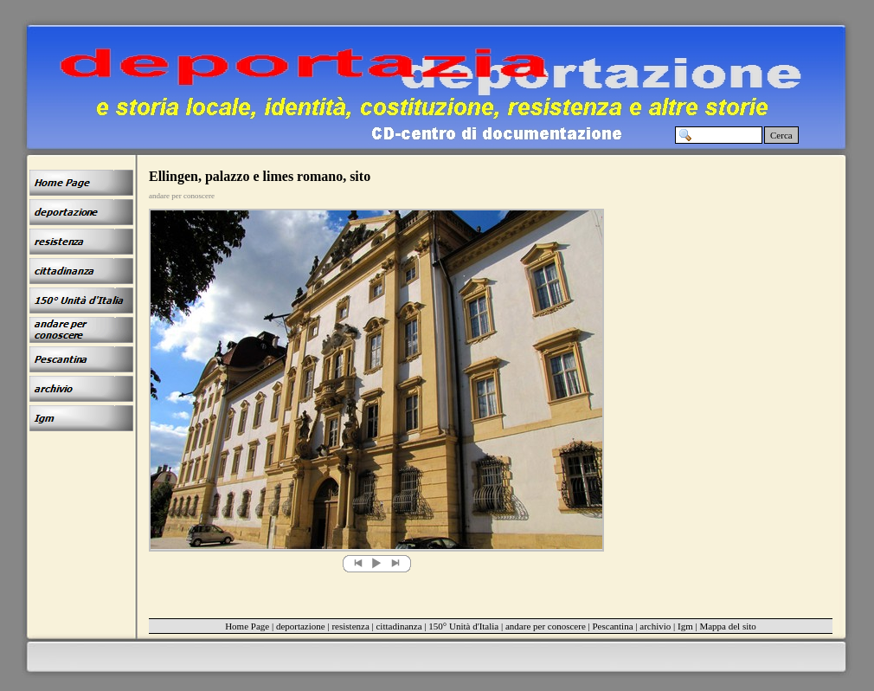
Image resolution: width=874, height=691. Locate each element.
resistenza (350, 626)
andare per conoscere (545, 626)
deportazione (300, 626)
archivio (655, 626)
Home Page (247, 626)
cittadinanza (398, 626)
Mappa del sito (727, 626)
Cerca (781, 135)
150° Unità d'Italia (463, 626)
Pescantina (613, 626)
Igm (685, 626)
